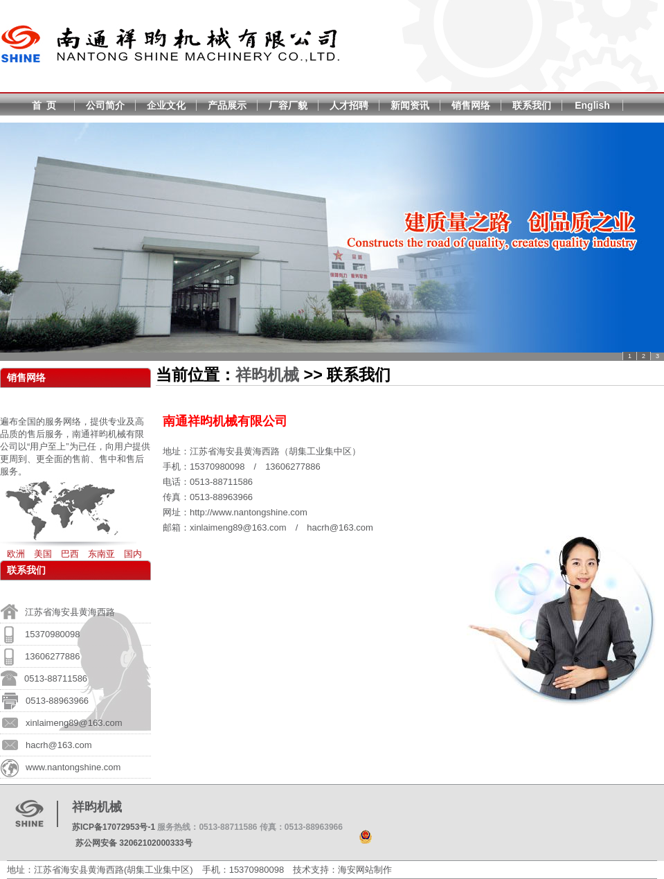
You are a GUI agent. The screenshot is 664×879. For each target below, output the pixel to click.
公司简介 (105, 105)
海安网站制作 (365, 869)
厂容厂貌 (288, 105)
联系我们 (531, 105)
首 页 (44, 105)
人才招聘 (349, 105)
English (592, 105)
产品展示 (227, 105)
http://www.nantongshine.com (248, 512)
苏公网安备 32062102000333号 (133, 843)
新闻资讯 (410, 105)
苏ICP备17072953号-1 (113, 827)
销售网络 (470, 105)
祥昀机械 (267, 375)
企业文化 (166, 105)
